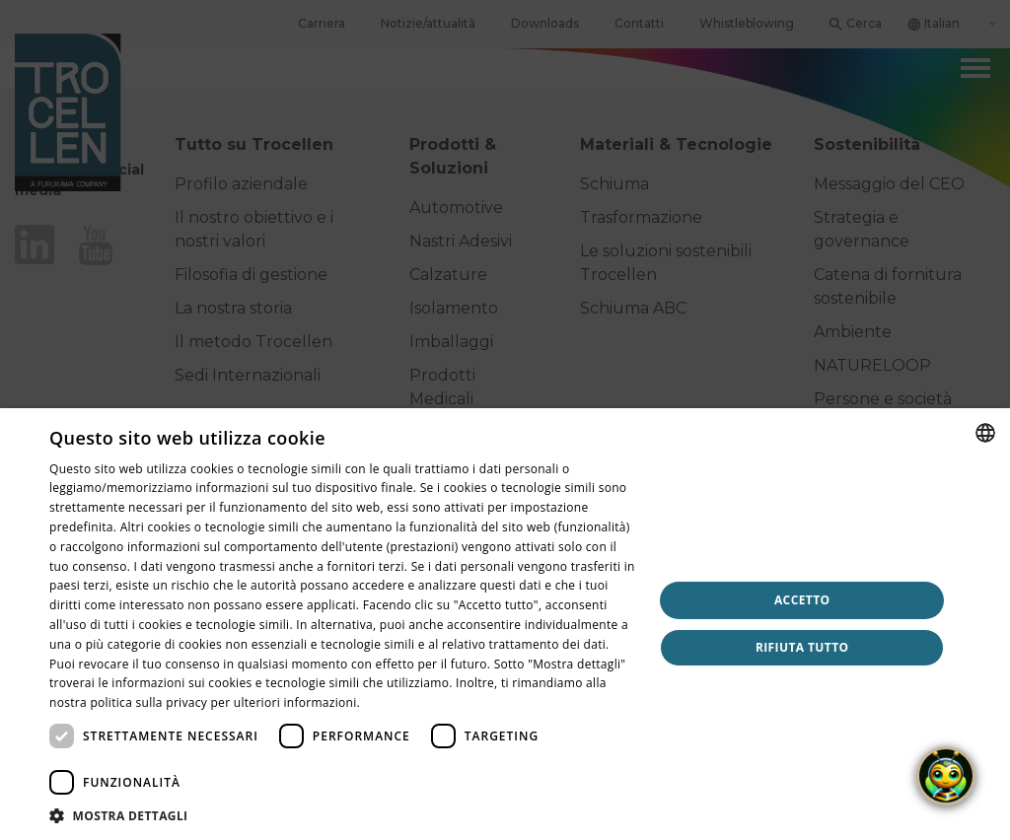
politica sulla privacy (148, 702)
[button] (342, 815)
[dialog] (505, 624)
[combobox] (985, 433)
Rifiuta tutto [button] (802, 647)
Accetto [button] (802, 600)
